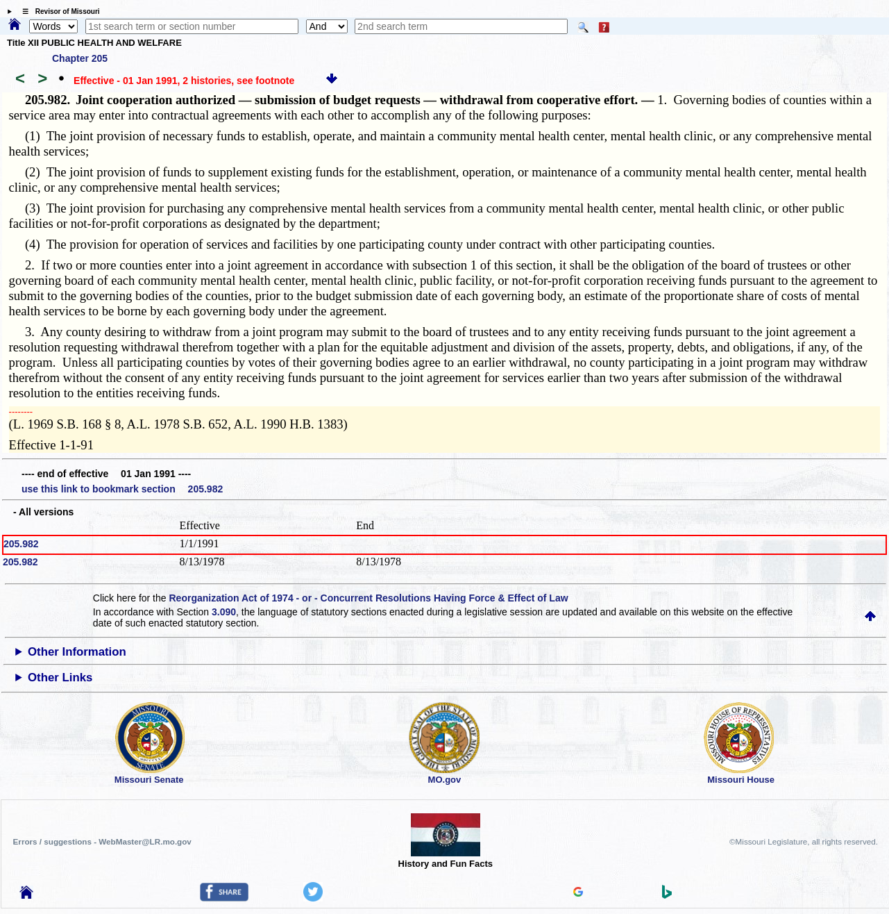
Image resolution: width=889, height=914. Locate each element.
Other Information (77, 651)
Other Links (60, 677)
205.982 (21, 543)
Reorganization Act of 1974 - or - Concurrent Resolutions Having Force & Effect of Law (368, 598)
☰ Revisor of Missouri (57, 11)
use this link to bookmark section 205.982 (122, 489)
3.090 (224, 611)
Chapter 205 (80, 58)
